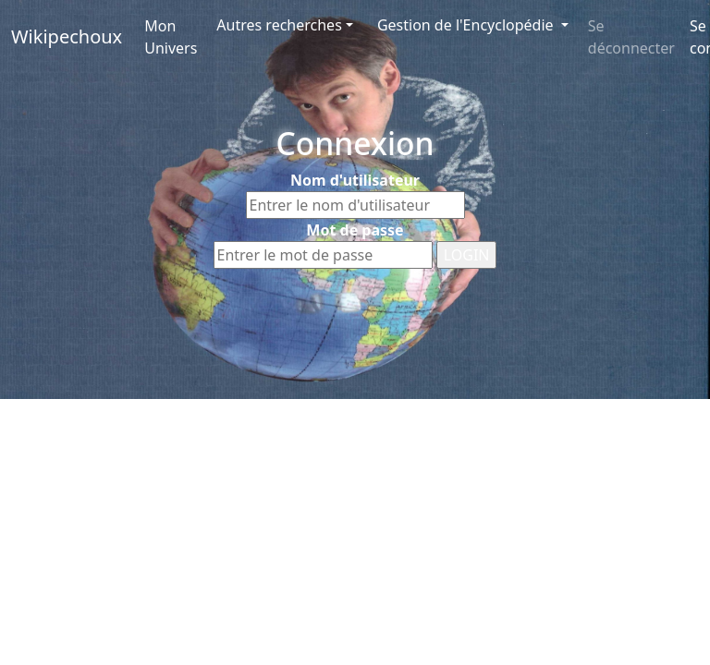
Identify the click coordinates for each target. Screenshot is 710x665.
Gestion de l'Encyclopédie (467, 25)
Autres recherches (278, 25)
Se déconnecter (631, 37)
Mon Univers (170, 37)
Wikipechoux (66, 36)
